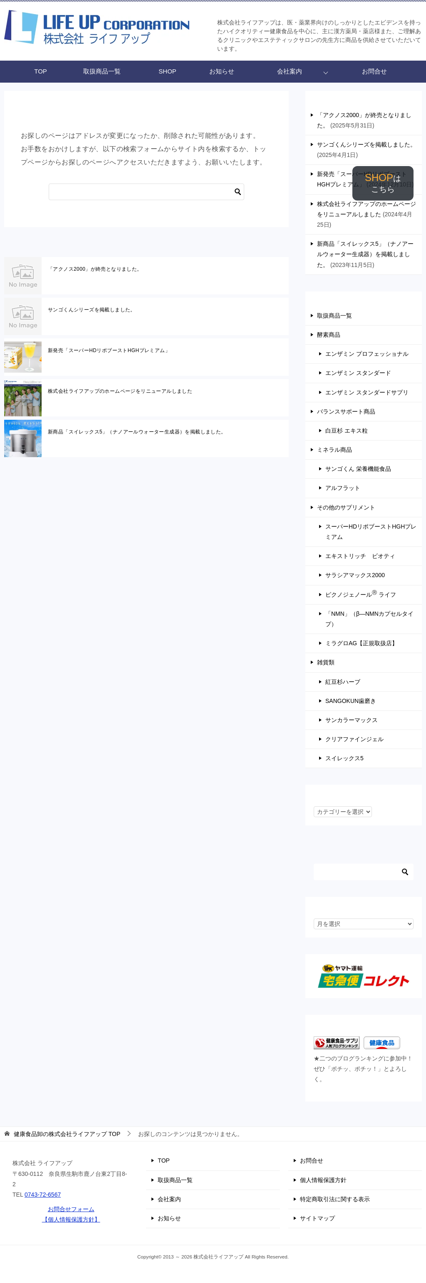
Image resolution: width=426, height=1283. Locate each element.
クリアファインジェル (354, 739)
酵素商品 (328, 334)
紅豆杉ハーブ (342, 681)
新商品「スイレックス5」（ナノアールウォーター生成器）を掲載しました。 (137, 432)
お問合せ (374, 71)
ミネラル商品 (334, 449)
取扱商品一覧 (102, 71)
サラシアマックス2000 (355, 575)
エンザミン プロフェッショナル (367, 353)
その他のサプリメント (346, 507)
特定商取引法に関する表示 (335, 1199)
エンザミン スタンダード (358, 373)
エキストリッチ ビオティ (360, 556)
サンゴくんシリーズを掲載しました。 (92, 310)
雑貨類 (325, 662)
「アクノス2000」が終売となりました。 (95, 269)
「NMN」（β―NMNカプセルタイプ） (369, 618)
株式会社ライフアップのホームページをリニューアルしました (120, 391)
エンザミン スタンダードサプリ (367, 392)
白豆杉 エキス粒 (346, 430)
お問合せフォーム (71, 1209)
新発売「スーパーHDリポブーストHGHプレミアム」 (109, 350)
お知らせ (221, 71)
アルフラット (342, 488)
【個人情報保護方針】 (71, 1219)
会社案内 (289, 71)
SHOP (383, 182)
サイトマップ (317, 1218)
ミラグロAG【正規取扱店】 (361, 643)
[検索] (146, 192)
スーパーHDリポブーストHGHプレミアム (370, 531)
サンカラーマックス (351, 720)
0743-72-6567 (43, 1194)
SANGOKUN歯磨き (350, 701)
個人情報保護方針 (323, 1180)
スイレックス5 (344, 758)
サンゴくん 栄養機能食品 (358, 468)
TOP (40, 71)
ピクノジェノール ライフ (360, 594)
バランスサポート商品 (346, 411)
